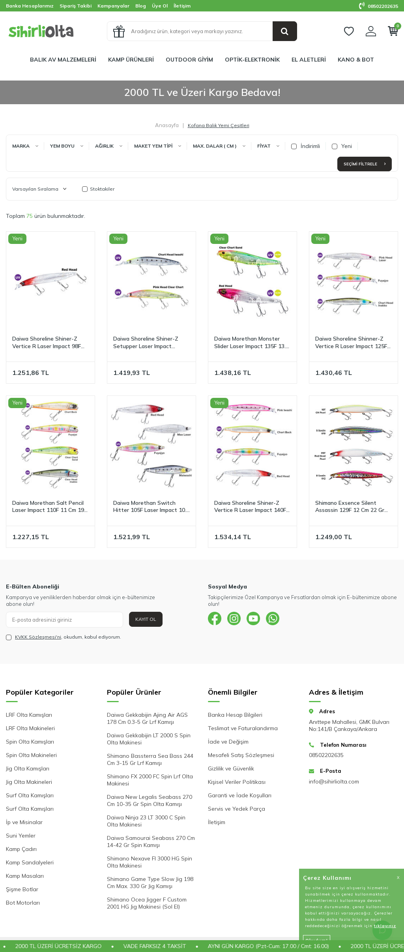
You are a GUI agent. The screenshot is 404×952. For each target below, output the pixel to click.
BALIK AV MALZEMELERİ (63, 59)
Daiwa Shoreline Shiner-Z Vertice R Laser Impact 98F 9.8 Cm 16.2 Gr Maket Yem (46, 342)
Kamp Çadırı (21, 849)
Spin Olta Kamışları (30, 741)
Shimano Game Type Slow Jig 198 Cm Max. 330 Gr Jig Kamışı (150, 882)
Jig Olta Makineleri (29, 781)
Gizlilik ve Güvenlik (231, 768)
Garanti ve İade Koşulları (239, 795)
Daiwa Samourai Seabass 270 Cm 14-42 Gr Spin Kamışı (151, 841)
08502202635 (378, 6)
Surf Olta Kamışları (30, 795)
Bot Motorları (23, 902)
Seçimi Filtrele (364, 164)
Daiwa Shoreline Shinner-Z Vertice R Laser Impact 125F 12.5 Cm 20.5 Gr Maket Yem (351, 342)
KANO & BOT (356, 59)
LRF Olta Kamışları (29, 714)
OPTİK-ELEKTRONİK (252, 59)
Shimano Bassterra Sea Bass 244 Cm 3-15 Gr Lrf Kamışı (150, 759)
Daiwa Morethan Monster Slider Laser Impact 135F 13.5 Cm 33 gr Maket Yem (251, 342)
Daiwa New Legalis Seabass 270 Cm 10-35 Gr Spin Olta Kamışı (149, 800)
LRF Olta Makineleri (30, 728)
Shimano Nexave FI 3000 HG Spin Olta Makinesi (149, 862)
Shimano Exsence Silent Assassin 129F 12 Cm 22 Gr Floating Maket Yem (349, 506)
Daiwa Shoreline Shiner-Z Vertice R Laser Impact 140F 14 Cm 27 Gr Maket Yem (250, 506)
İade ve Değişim (228, 741)
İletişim (182, 6)
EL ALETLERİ (309, 59)
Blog (140, 6)
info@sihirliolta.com (334, 781)
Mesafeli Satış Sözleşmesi (241, 755)
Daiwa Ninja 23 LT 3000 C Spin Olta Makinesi (146, 821)
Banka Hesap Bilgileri (235, 714)
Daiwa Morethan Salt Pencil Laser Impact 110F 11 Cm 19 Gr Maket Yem (48, 506)
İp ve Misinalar (24, 822)
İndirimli (305, 146)
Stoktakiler (98, 189)
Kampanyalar (113, 6)
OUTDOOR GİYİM (189, 59)
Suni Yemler (21, 835)
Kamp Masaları (25, 875)
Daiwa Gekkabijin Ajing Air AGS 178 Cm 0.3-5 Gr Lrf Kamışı (147, 718)
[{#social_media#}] (216, 620)
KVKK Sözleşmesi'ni (38, 637)
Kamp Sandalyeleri (30, 862)
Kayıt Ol (145, 619)
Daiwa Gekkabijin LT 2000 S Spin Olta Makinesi (149, 739)
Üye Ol (160, 6)
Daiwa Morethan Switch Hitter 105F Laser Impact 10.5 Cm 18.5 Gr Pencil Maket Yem (151, 506)
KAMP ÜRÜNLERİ (131, 59)
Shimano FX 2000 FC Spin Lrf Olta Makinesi (150, 780)
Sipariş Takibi (76, 6)
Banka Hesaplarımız (30, 6)
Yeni (342, 146)
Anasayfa (167, 125)
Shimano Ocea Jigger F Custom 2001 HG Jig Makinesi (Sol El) (147, 903)
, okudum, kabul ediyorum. (63, 637)
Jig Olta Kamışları (27, 768)
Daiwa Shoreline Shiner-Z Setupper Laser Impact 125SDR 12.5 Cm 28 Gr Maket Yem (151, 342)
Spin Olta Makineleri (31, 755)
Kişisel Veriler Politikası (237, 781)
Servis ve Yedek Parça (236, 808)
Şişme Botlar (22, 889)
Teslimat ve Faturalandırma (243, 728)
